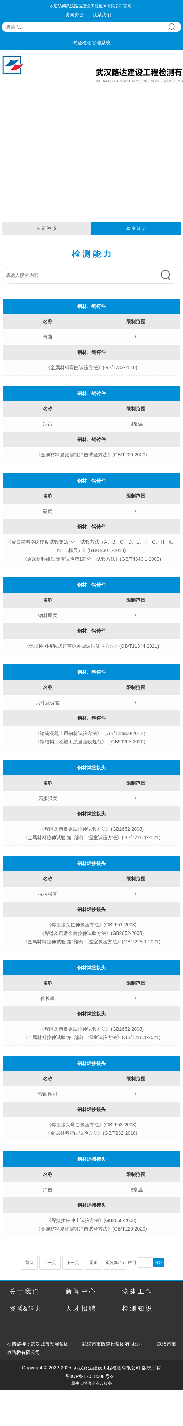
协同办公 (74, 14)
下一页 (73, 1262)
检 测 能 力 (136, 228)
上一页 (50, 1262)
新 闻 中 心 (80, 1291)
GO (158, 1262)
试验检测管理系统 (91, 42)
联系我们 (101, 14)
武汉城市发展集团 (50, 1344)
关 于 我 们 (24, 1291)
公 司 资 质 (46, 228)
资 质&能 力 (25, 1308)
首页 (29, 1262)
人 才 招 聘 (80, 1308)
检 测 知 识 (137, 1308)
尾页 (93, 1262)
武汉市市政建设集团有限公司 (113, 1344)
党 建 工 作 (137, 1291)
